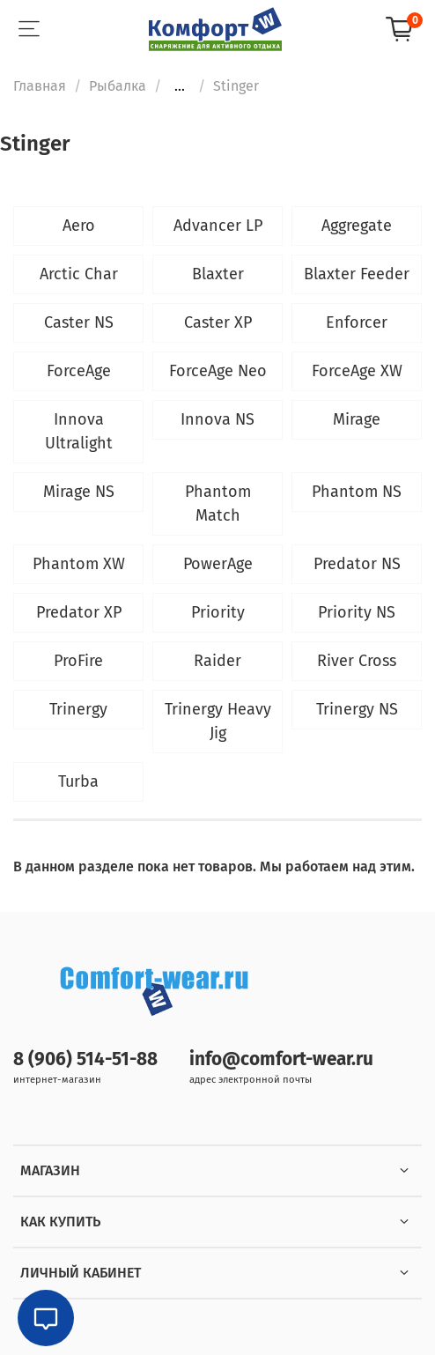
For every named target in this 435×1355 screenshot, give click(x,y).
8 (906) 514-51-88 (85, 1059)
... (179, 86)
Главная (39, 86)
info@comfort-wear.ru (281, 1059)
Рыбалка (117, 86)
